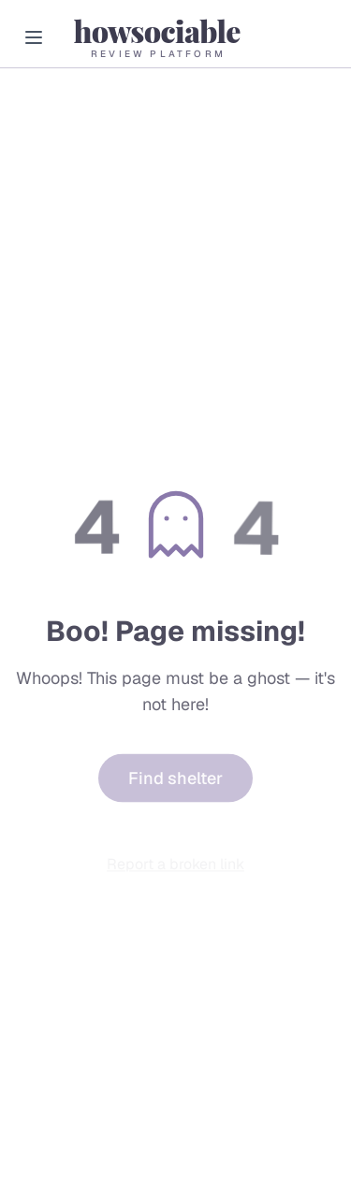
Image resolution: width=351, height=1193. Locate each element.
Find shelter (175, 782)
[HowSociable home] (156, 37)
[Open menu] (33, 37)
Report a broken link (175, 866)
